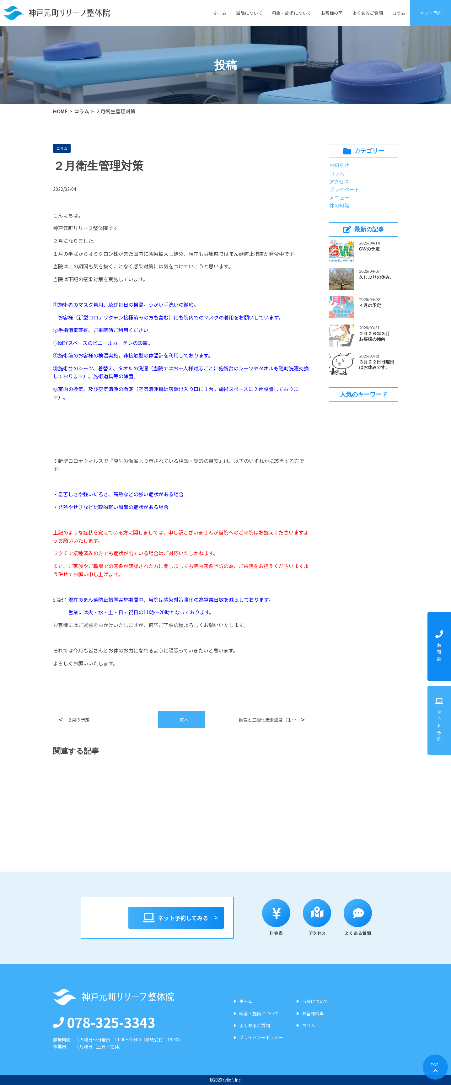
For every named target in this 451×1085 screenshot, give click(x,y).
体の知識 (339, 205)
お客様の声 (332, 13)
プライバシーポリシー (261, 1037)
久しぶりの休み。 (376, 277)
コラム (398, 13)
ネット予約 (431, 13)
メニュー (339, 197)
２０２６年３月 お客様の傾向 (376, 336)
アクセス (339, 181)
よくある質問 (359, 917)
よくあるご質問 (367, 13)
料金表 (277, 917)
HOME (60, 111)
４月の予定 (370, 305)
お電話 (439, 646)
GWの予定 (369, 248)
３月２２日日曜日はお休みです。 (376, 364)
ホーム (220, 13)
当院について (249, 13)
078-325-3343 (104, 1022)
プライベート (344, 189)
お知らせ (339, 165)
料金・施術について (291, 13)
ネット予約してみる (176, 917)
